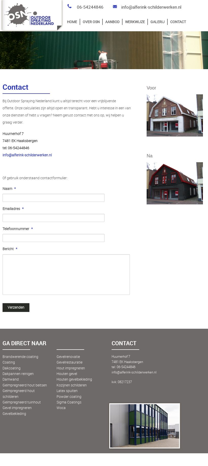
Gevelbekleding (14, 413)
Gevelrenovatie (68, 356)
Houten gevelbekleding (74, 379)
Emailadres (13, 208)
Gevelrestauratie (69, 362)
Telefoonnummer (18, 229)
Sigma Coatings (69, 402)
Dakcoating (12, 368)
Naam (9, 188)
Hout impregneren (71, 368)
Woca (61, 407)
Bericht (10, 249)
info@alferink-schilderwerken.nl (146, 7)
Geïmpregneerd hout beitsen (25, 385)
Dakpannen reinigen (18, 373)
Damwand (11, 379)
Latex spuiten (67, 390)
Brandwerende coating (20, 356)
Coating (9, 362)
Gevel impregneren (17, 407)
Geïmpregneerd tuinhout (22, 402)
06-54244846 (85, 7)
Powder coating (69, 396)
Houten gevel (67, 373)
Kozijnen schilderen (72, 385)
